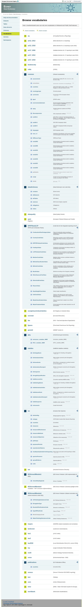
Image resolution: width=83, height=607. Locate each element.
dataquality (31, 214)
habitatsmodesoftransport (40, 397)
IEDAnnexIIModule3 (34, 486)
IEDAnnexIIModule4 (34, 493)
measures (35, 426)
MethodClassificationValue (40, 261)
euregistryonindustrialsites (37, 311)
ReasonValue (36, 285)
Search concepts (43, 30)
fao (29, 320)
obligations (36, 205)
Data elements (7, 27)
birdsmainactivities (38, 357)
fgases (30, 325)
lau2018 (30, 543)
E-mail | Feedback (8, 601)
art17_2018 (31, 60)
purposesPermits (37, 444)
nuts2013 (35, 154)
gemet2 (30, 330)
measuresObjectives (38, 437)
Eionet (10, 14)
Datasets (6, 20)
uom (29, 582)
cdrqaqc (35, 419)
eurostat (31, 316)
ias (29, 411)
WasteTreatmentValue (39, 304)
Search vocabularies (30, 30)
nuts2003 (35, 141)
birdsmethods (37, 362)
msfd (29, 553)
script (34, 177)
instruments (36, 405)
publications (32, 562)
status (34, 208)
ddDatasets (36, 195)
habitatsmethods (37, 392)
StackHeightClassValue (39, 291)
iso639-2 (35, 117)
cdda (29, 69)
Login (65, 1)
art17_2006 (31, 50)
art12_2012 (31, 41)
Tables (5, 24)
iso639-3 (35, 122)
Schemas (6, 30)
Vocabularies (7, 33)
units (34, 463)
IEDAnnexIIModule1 (34, 474)
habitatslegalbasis (38, 382)
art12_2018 (31, 45)
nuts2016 (35, 159)
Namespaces (7, 40)
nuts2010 (35, 150)
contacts (35, 191)
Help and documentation (10, 17)
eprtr (29, 219)
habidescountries (37, 379)
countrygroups (37, 91)
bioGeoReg (36, 415)
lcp (29, 548)
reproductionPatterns (39, 448)
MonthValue (36, 271)
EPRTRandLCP (33, 226)
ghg (29, 335)
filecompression (37, 113)
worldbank (31, 591)
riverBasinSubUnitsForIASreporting (42, 451)
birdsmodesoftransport (39, 367)
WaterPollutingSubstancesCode (41, 518)
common (31, 74)
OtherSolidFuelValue (38, 280)
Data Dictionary (17, 14)
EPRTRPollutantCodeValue (40, 243)
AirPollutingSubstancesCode (41, 500)
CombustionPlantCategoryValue (41, 232)
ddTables (35, 198)
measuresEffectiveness (39, 429)
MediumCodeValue (38, 257)
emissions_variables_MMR (40, 339)
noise (30, 557)
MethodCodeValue (38, 266)
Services (5, 37)
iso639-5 (35, 126)
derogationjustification (39, 375)
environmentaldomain (39, 103)
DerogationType (37, 503)
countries (35, 87)
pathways (35, 440)
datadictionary (33, 187)
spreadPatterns (37, 460)
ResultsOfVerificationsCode (40, 507)
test (29, 577)
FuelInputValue (37, 247)
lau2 (29, 538)
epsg (34, 108)
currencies (36, 94)
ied (29, 469)
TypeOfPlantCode (37, 511)
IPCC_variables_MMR (39, 342)
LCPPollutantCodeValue (39, 252)
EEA (11, 1)
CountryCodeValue (38, 237)
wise (29, 587)
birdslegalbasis (37, 353)
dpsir (34, 99)
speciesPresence (37, 456)
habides (30, 348)
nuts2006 (35, 146)
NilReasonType (37, 138)
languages (36, 130)
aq (29, 36)
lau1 (29, 533)
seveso (30, 572)
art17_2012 (31, 55)
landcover (31, 529)
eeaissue (35, 202)
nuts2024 (35, 167)
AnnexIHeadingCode (38, 480)
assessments (36, 79)
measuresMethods (38, 433)
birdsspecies (36, 371)
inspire (30, 524)
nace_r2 (35, 133)
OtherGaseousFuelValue (39, 275)
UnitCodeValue (37, 294)
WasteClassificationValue (40, 300)
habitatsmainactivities (39, 387)
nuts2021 (35, 163)
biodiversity (32, 64)
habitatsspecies (37, 401)
